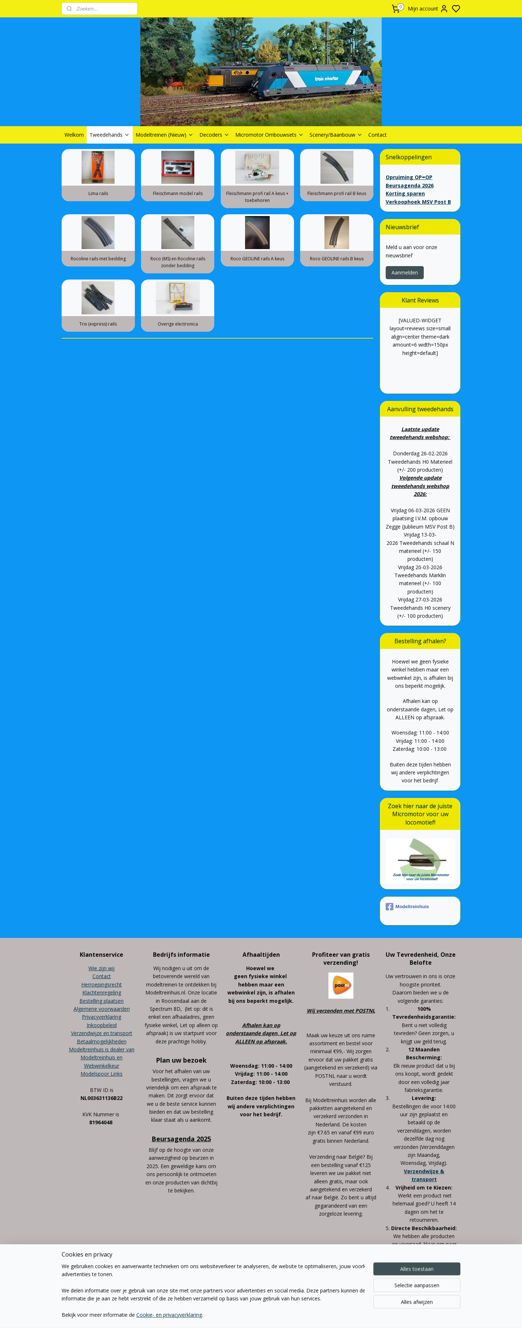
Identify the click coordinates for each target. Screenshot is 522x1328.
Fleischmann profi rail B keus (336, 193)
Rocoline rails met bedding (98, 259)
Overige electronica (178, 324)
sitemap (286, 1290)
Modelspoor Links (101, 1073)
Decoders (214, 134)
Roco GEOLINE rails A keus (257, 259)
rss (301, 1290)
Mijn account (428, 8)
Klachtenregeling (101, 992)
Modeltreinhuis (407, 906)
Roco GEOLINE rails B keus (337, 259)
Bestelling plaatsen (101, 1000)
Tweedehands (110, 134)
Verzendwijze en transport (101, 1033)
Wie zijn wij (101, 968)
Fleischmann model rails (178, 193)
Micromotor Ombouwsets (269, 134)
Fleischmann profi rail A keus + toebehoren (257, 196)
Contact (377, 134)
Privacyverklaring (101, 1016)
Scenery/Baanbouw (336, 134)
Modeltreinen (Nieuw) (165, 134)
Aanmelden (405, 272)
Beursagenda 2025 (181, 1138)
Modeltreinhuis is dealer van (101, 1049)
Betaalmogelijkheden (102, 1041)
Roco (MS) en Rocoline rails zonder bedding (177, 262)
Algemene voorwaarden (102, 1008)
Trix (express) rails (98, 324)
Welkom (74, 134)
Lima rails (98, 193)
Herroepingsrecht (101, 984)
